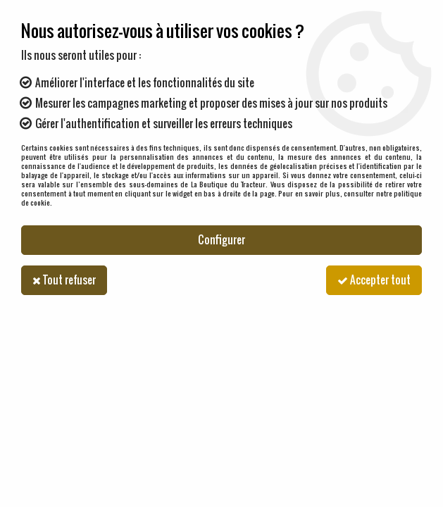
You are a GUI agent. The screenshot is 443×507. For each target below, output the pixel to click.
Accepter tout (374, 280)
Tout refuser (64, 280)
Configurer (221, 240)
